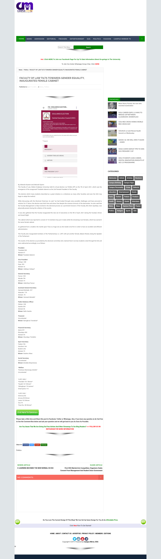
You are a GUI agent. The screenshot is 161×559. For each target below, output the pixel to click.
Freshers (63, 39)
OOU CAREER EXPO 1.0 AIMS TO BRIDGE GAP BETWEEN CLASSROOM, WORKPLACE (130, 115)
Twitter (32, 444)
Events (134, 192)
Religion (120, 211)
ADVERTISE (77, 533)
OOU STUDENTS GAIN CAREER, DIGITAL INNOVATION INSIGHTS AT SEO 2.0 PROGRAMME (131, 160)
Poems (138, 206)
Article (121, 178)
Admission (39, 39)
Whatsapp (44, 444)
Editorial (51, 39)
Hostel (127, 201)
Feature (127, 197)
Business (138, 178)
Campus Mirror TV (122, 39)
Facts (111, 197)
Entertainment (77, 39)
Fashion (107, 39)
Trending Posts (114, 99)
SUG (88, 39)
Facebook (26, 444)
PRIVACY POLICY (88, 533)
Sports (128, 211)
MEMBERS (99, 533)
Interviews (135, 201)
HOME (52, 533)
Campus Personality (116, 187)
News (29, 39)
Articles (129, 178)
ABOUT (58, 533)
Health (111, 201)
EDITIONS (107, 533)
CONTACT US (66, 533)
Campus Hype (129, 183)
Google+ (37, 444)
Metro (111, 206)
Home (21, 39)
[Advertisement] (104, 18)
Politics (97, 39)
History (119, 201)
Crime (128, 187)
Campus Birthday (115, 183)
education (112, 192)
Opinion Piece (128, 206)
